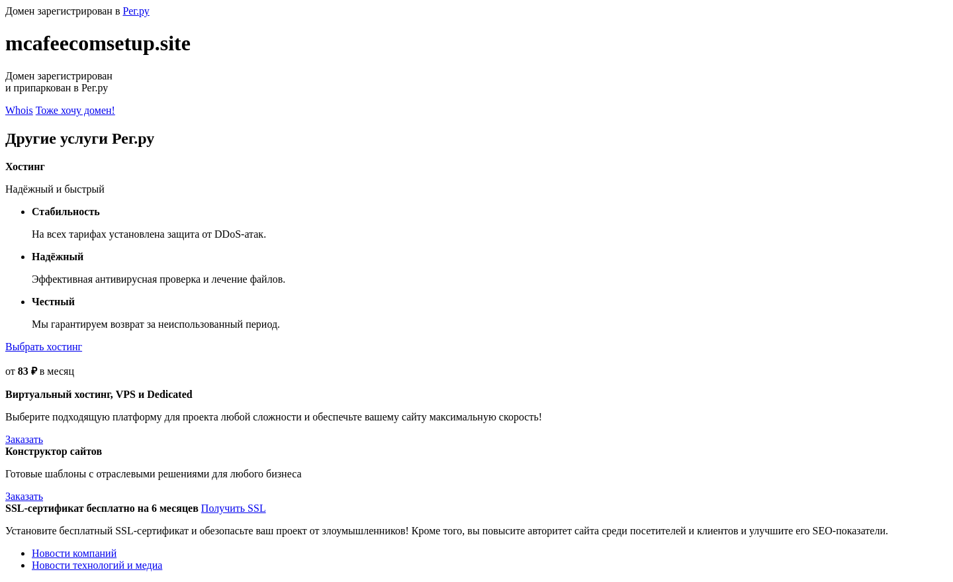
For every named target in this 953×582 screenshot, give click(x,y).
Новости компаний (74, 553)
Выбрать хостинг (43, 346)
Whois (19, 110)
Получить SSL (233, 508)
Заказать (24, 439)
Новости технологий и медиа (97, 565)
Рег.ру (135, 11)
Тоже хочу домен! (75, 110)
